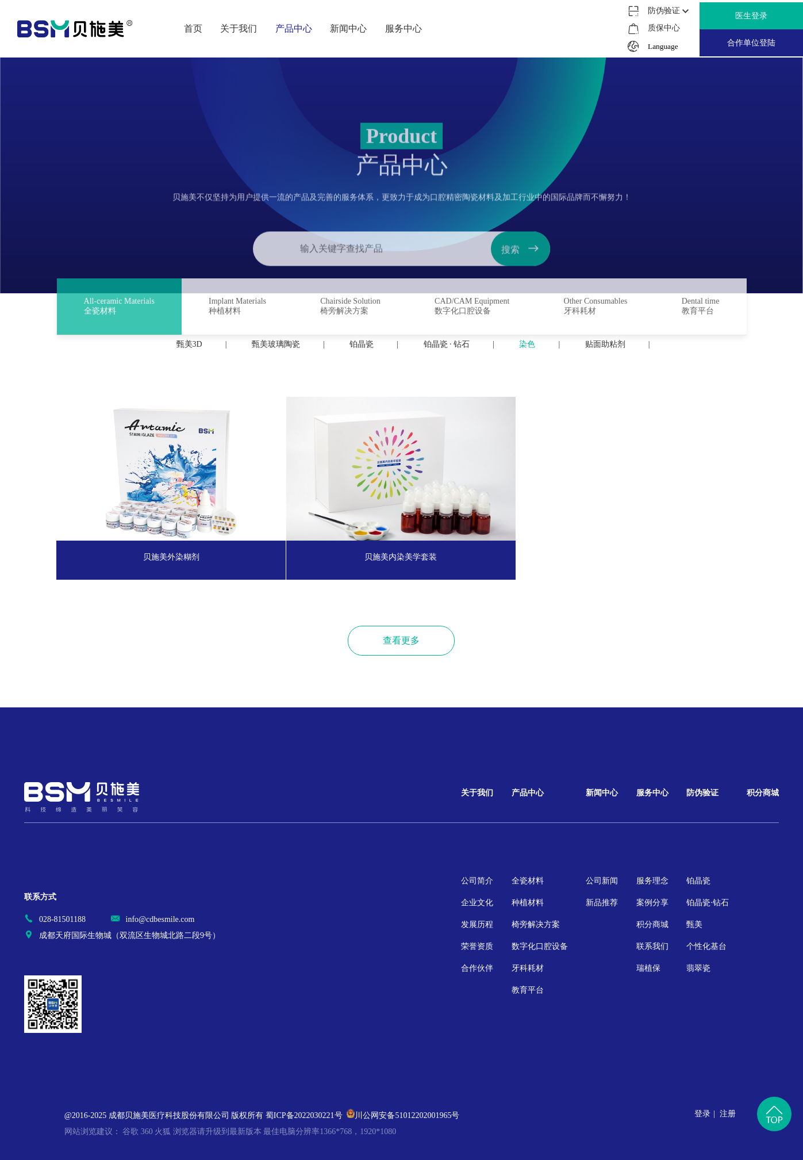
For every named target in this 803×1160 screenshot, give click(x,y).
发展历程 (477, 924)
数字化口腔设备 (540, 946)
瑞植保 (648, 968)
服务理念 (652, 880)
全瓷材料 (528, 880)
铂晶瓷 (698, 880)
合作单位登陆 (751, 43)
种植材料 (528, 902)
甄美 (694, 924)
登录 (702, 1113)
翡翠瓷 (698, 968)
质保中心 (663, 28)
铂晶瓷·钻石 (707, 902)
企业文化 (477, 902)
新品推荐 (602, 902)
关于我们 (477, 792)
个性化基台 (706, 946)
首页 (193, 28)
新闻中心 (602, 792)
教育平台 (528, 990)
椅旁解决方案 (536, 924)
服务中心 (652, 792)
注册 (728, 1113)
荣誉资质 (477, 946)
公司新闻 (602, 880)
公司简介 (477, 880)
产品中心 (528, 792)
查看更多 (401, 640)
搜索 (520, 285)
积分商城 (652, 924)
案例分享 (652, 902)
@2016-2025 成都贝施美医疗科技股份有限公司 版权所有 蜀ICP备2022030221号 (203, 1115)
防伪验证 (702, 792)
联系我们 (652, 946)
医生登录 (751, 16)
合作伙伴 (477, 968)
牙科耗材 (528, 968)
